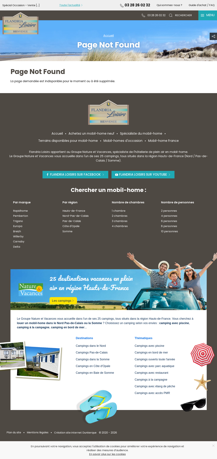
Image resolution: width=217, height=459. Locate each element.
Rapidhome (20, 211)
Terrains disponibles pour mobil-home (68, 141)
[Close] (213, 445)
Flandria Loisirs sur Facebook (75, 174)
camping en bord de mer (67, 327)
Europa (17, 226)
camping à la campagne (33, 327)
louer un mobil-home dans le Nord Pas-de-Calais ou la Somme (59, 323)
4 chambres (120, 226)
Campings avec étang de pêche (155, 386)
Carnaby (18, 241)
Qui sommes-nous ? (169, 5)
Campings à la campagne (151, 379)
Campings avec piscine (149, 345)
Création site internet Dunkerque (75, 432)
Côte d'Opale (70, 226)
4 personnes (169, 216)
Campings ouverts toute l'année (155, 359)
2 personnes (169, 211)
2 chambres (119, 216)
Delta (16, 247)
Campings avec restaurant (151, 372)
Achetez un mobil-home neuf (91, 133)
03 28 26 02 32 (135, 5)
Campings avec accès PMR (152, 393)
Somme (67, 231)
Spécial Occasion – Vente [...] (21, 5)
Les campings (63, 300)
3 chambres (119, 221)
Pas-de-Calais (71, 221)
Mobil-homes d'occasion (123, 141)
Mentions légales (37, 432)
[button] (207, 15)
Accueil (57, 133)
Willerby (18, 236)
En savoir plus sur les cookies (107, 454)
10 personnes (169, 231)
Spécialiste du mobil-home (141, 133)
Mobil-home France (163, 141)
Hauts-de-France (73, 211)
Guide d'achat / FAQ (202, 5)
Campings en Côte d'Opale (93, 366)
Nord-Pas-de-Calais (75, 216)
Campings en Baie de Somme (95, 372)
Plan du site (14, 432)
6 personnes (169, 221)
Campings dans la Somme (93, 359)
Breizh (17, 231)
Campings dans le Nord (91, 345)
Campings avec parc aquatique (154, 366)
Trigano (18, 221)
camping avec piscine (174, 323)
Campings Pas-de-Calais (92, 352)
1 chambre (118, 211)
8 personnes (169, 226)
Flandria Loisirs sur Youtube (143, 174)
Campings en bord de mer (151, 352)
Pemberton (20, 216)
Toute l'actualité (71, 5)
